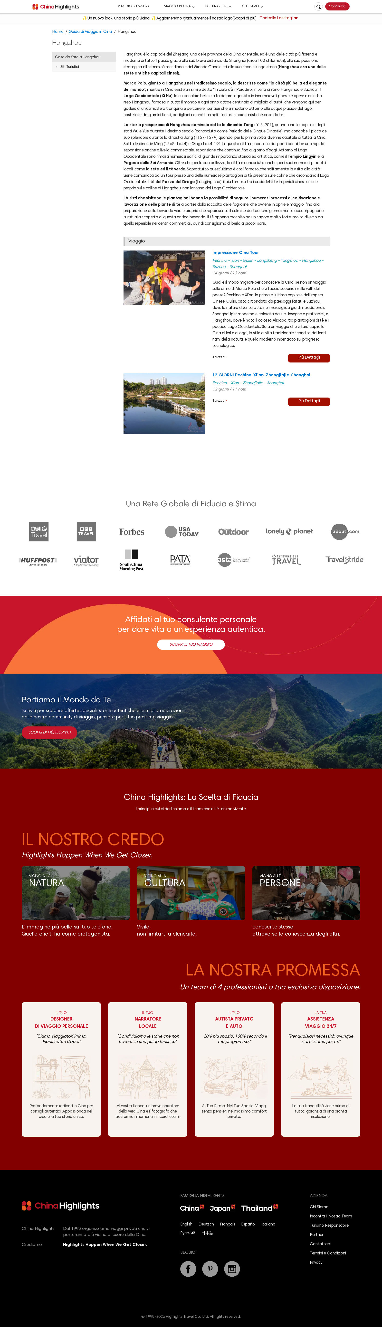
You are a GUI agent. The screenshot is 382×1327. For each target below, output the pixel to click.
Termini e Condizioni (328, 1254)
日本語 (207, 1233)
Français (227, 1225)
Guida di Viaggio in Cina (90, 32)
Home (57, 32)
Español (248, 1225)
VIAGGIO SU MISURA (134, 6)
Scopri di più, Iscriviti (49, 732)
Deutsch (206, 1225)
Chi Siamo (319, 1207)
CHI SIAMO (250, 6)
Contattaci (337, 6)
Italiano (268, 1225)
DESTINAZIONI (216, 6)
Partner (316, 1235)
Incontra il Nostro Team (331, 1217)
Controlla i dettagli (278, 19)
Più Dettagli (309, 358)
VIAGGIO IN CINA (177, 6)
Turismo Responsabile (329, 1226)
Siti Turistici (69, 67)
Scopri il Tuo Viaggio (191, 645)
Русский (187, 1233)
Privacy (316, 1263)
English (186, 1225)
